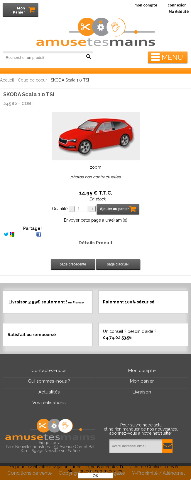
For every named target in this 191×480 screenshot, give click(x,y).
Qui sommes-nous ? (49, 381)
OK (95, 476)
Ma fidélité (179, 12)
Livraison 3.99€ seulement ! (46, 302)
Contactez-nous (49, 370)
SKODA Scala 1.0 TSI (28, 94)
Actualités (49, 392)
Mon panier (142, 381)
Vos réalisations (49, 402)
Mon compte (141, 370)
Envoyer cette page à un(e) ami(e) (95, 220)
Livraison (142, 392)
